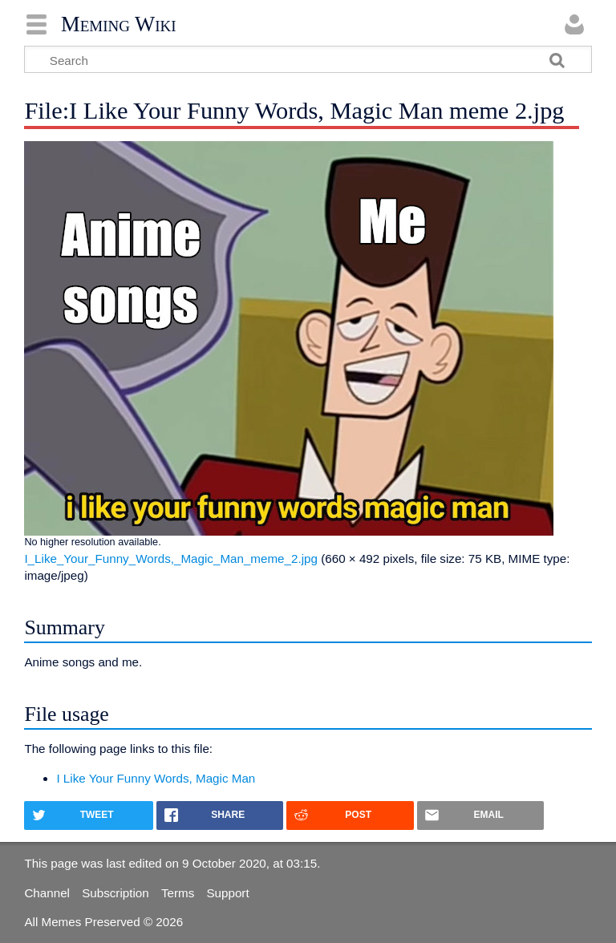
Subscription (115, 893)
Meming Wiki (118, 24)
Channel (47, 893)
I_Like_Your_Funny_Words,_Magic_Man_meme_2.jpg (171, 558)
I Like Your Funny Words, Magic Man (155, 778)
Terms (177, 893)
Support (227, 893)
